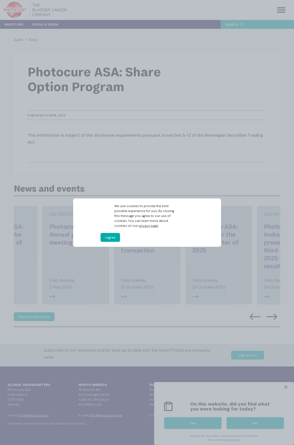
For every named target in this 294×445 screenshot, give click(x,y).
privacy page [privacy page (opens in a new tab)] (148, 225)
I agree (110, 237)
